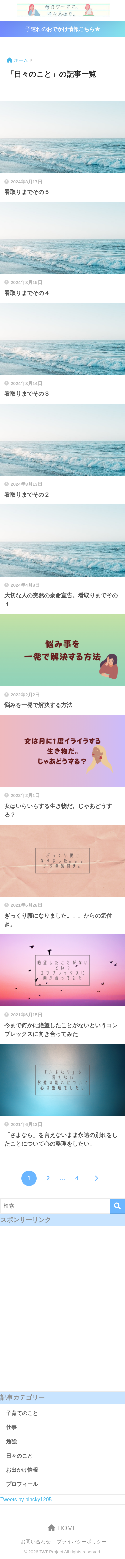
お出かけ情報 (22, 1470)
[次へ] (96, 1178)
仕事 (11, 1427)
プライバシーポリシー (82, 1541)
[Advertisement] (62, 1313)
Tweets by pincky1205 (26, 1499)
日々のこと (19, 1456)
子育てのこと (22, 1413)
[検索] (117, 1206)
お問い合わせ (36, 1541)
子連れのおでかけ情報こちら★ (62, 29)
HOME (62, 1528)
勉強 (11, 1441)
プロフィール (22, 1484)
